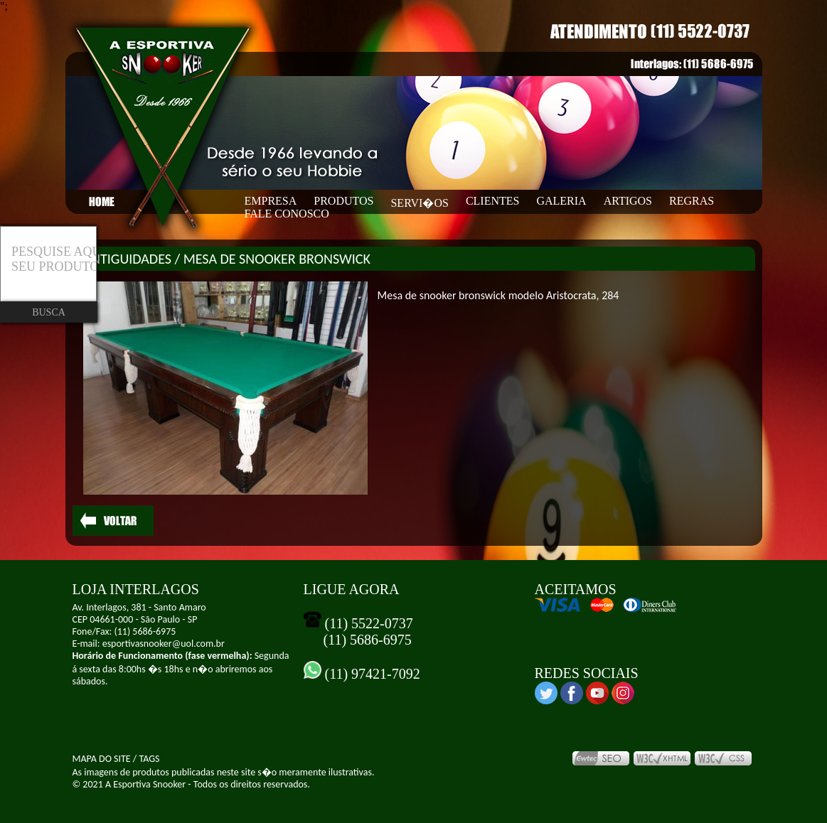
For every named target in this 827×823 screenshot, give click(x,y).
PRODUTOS (343, 201)
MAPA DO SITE (102, 759)
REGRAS (691, 201)
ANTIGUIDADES (127, 258)
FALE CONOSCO (287, 214)
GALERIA (561, 201)
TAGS (149, 759)
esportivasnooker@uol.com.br (163, 644)
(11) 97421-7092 (370, 674)
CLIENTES (493, 201)
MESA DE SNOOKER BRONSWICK (276, 258)
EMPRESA (271, 201)
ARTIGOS (628, 201)
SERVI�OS (419, 203)
